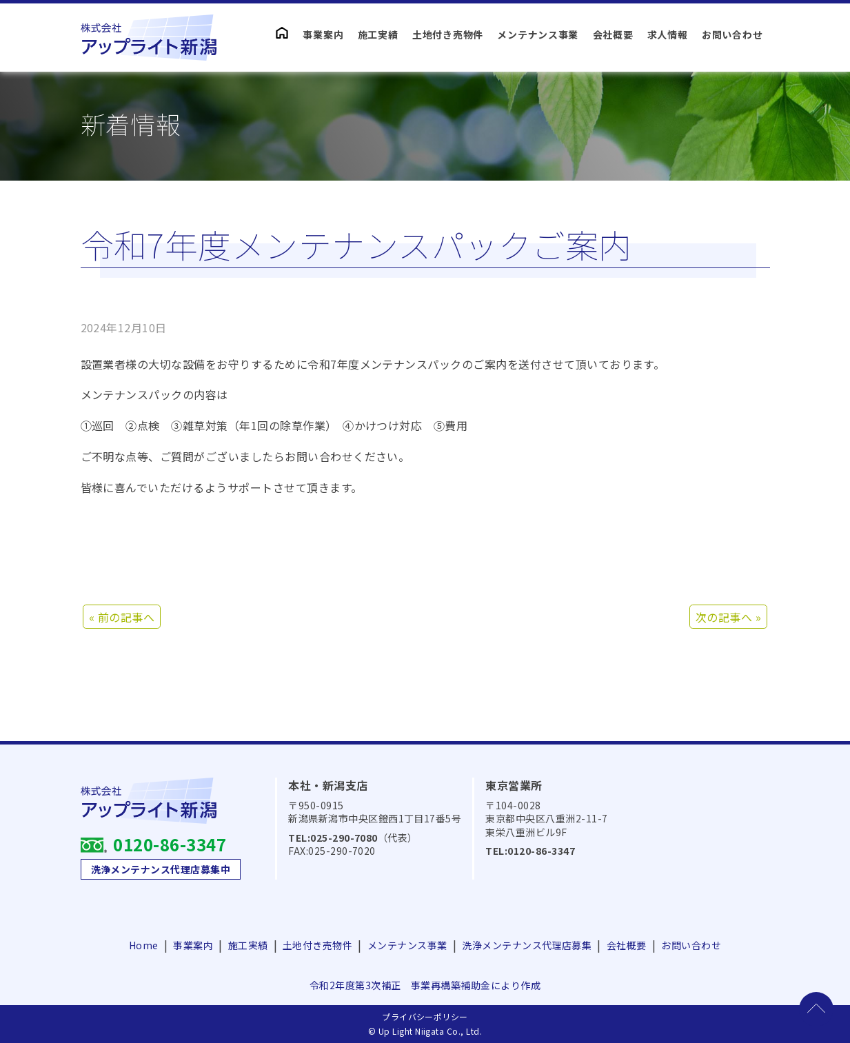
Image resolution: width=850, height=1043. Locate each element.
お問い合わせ (732, 34)
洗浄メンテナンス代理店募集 (526, 945)
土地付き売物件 (447, 34)
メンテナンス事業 (537, 34)
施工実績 (378, 34)
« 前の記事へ (121, 617)
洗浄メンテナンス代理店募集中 (161, 869)
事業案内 (323, 34)
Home (144, 945)
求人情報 (667, 34)
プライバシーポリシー (425, 1016)
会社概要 (613, 34)
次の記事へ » (728, 617)
